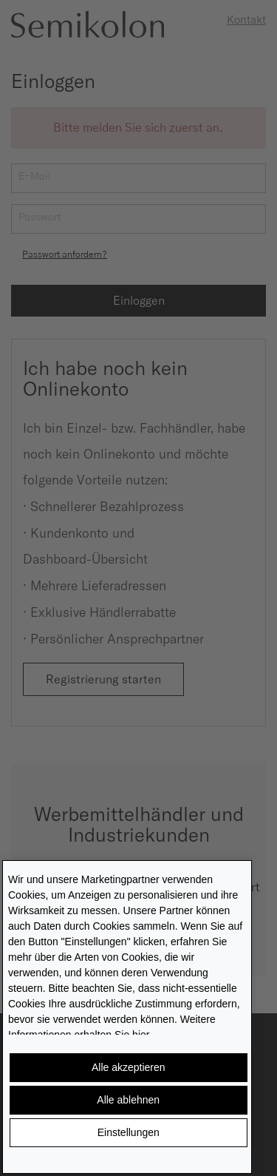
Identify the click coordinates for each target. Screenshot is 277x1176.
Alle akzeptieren (128, 1067)
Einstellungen (129, 1132)
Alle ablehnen (128, 1100)
